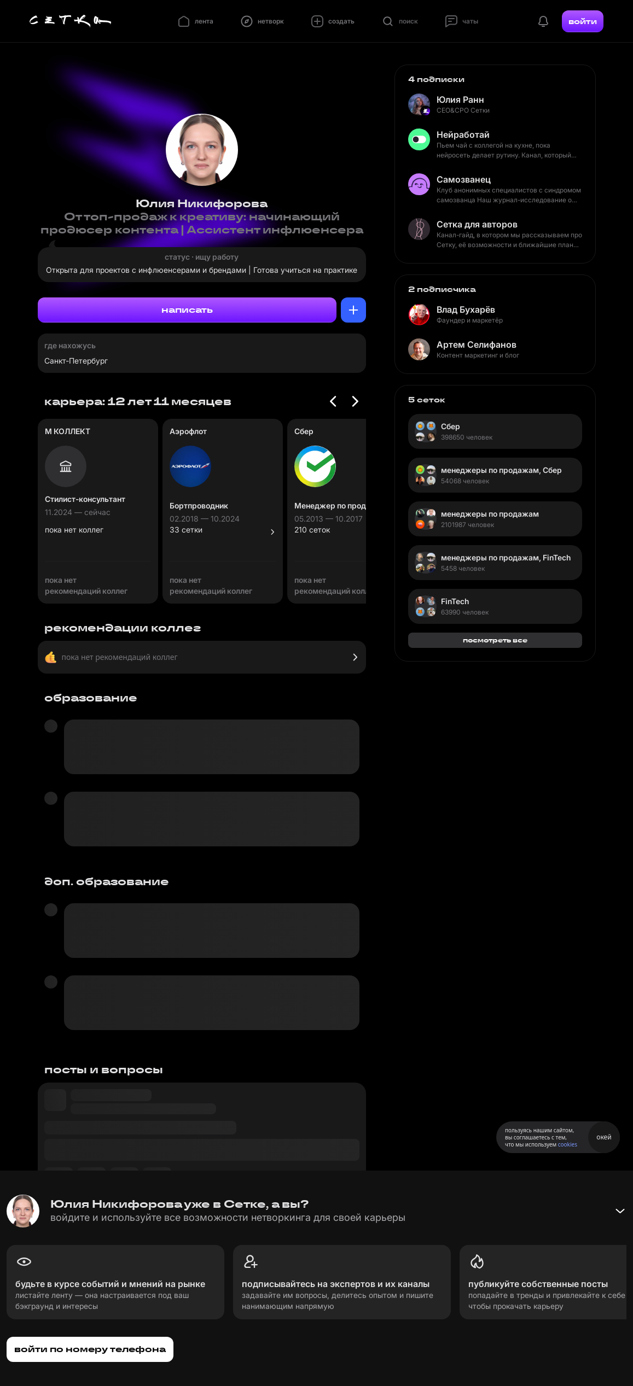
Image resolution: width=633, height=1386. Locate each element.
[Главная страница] (71, 21)
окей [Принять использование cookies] (603, 1137)
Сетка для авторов (477, 224)
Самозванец (464, 179)
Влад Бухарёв (466, 309)
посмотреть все (495, 640)
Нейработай (463, 134)
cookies (567, 1144)
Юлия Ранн (460, 99)
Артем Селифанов (476, 344)
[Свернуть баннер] (619, 1211)
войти (582, 21)
